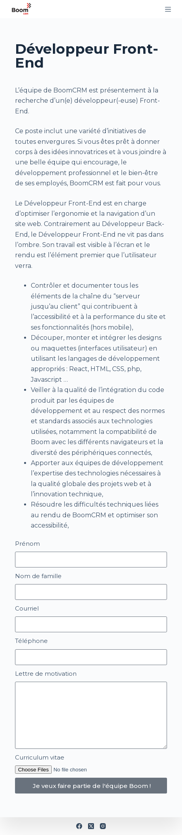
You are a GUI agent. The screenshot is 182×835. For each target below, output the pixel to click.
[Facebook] (79, 826)
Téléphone (31, 641)
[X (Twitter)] (91, 826)
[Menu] (168, 9)
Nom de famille (38, 576)
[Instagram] (103, 826)
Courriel (27, 608)
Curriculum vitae (39, 757)
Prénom (27, 543)
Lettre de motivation (46, 673)
